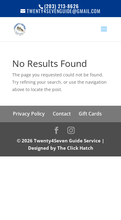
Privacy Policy (29, 113)
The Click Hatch (75, 148)
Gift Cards (90, 113)
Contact (62, 113)
